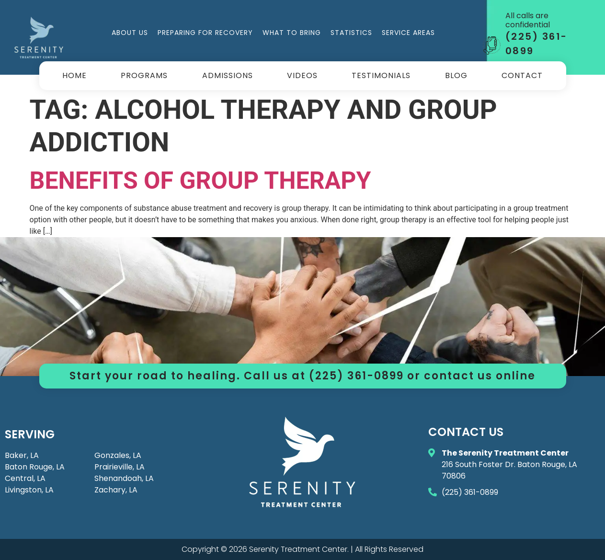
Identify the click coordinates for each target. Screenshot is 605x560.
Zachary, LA (115, 489)
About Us (130, 32)
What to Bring (292, 32)
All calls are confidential (527, 20)
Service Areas (408, 32)
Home (74, 75)
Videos (302, 75)
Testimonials (381, 75)
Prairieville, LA (119, 466)
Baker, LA (22, 455)
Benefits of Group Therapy (200, 180)
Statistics (351, 32)
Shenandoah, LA (124, 478)
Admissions (227, 75)
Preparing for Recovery (205, 32)
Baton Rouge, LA (35, 466)
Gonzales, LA (117, 455)
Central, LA (25, 478)
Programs (144, 75)
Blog (456, 75)
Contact (522, 75)
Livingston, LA (29, 489)
